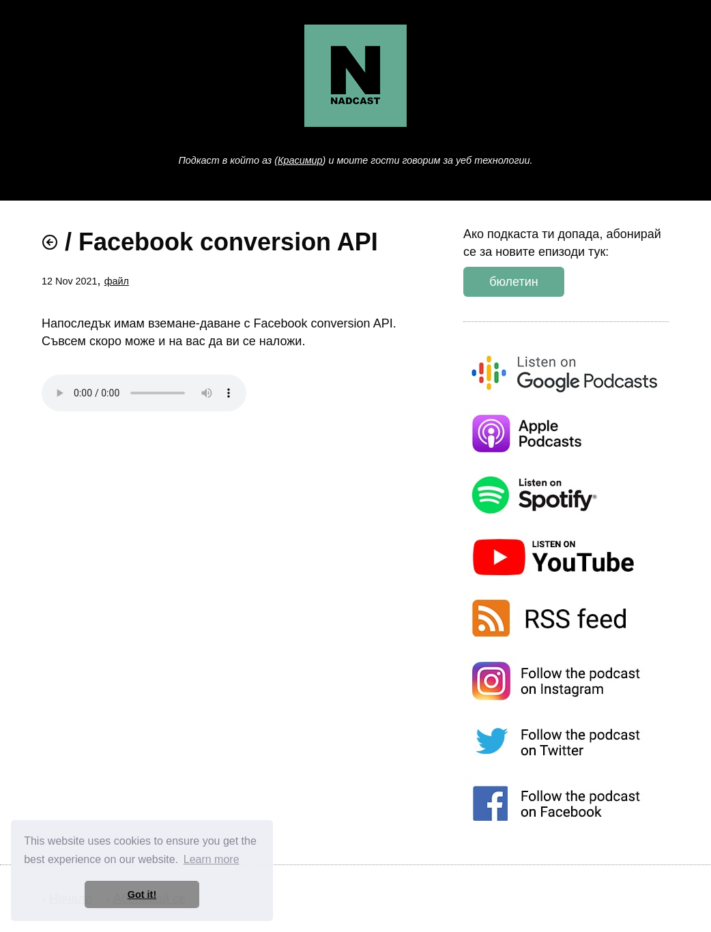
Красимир (300, 160)
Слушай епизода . (144, 393)
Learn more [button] (212, 859)
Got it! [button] (142, 894)
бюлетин (513, 282)
